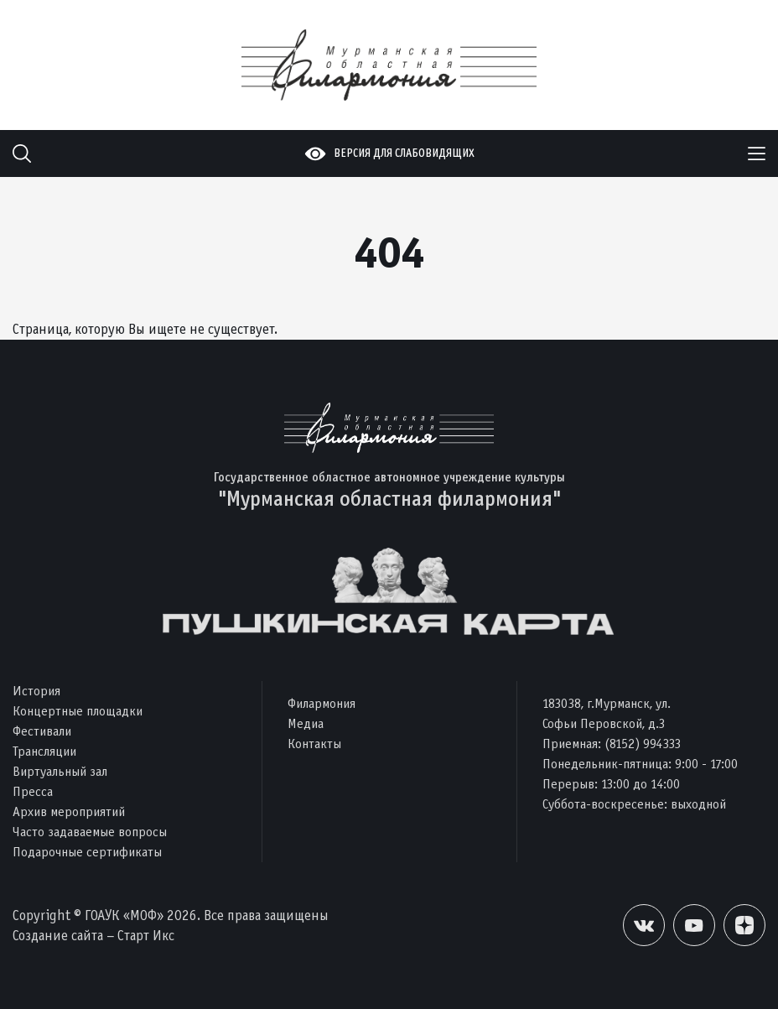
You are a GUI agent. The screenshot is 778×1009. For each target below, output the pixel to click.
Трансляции (44, 751)
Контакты (314, 744)
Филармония (321, 703)
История (36, 691)
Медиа (306, 723)
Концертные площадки (78, 711)
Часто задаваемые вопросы (90, 832)
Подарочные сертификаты (87, 852)
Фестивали (42, 731)
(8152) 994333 (642, 744)
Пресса (33, 791)
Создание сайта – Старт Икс (93, 935)
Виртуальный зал (60, 771)
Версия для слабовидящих (404, 153)
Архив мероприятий (69, 811)
